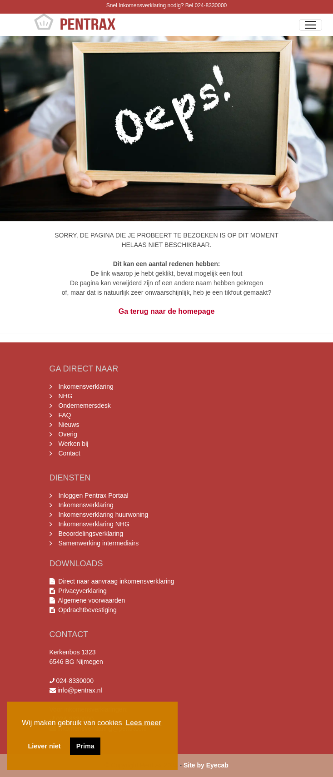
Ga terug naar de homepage (167, 311)
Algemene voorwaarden (90, 600)
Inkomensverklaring (86, 386)
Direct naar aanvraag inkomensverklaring (116, 581)
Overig (68, 434)
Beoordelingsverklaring (91, 533)
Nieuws (69, 424)
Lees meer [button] (143, 723)
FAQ (65, 415)
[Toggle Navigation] (310, 25)
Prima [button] (85, 746)
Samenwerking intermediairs (99, 543)
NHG (66, 396)
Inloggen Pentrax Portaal (94, 495)
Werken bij (74, 443)
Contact (69, 453)
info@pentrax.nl (79, 690)
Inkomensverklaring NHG (94, 524)
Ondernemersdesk (85, 405)
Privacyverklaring (82, 590)
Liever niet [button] (44, 746)
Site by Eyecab (206, 765)
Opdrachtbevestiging (86, 610)
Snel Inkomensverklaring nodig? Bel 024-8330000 (166, 5)
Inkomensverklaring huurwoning (104, 514)
